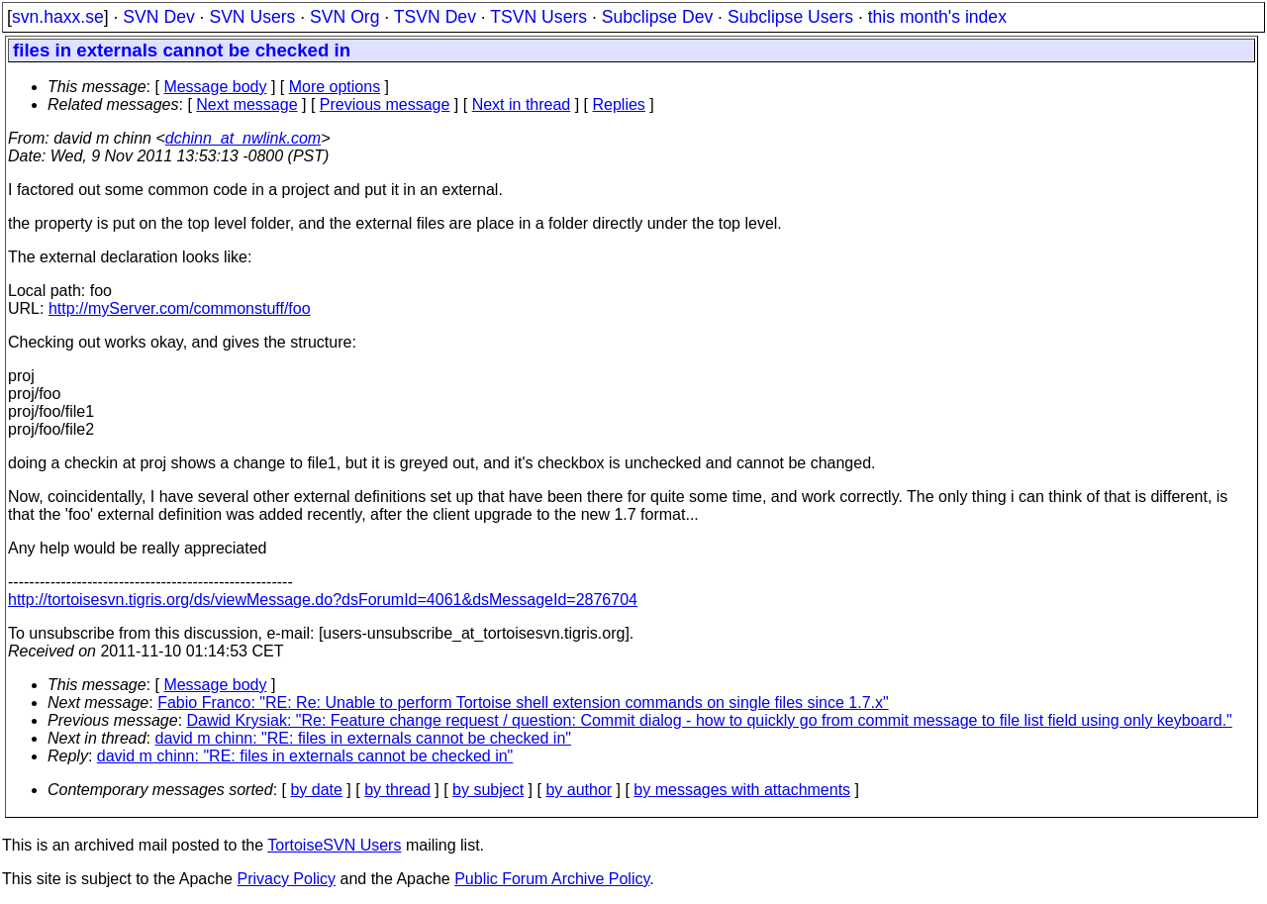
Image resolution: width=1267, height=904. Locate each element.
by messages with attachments (742, 789)
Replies (619, 104)
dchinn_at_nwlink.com (243, 138)
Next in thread (521, 104)
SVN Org (344, 17)
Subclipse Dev (657, 17)
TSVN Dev (435, 17)
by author (578, 789)
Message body (214, 86)
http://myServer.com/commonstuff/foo (180, 308)
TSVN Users (538, 17)
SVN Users (252, 17)
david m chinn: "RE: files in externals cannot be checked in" (363, 738)
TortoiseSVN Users (334, 845)
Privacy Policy (286, 878)
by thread (397, 789)
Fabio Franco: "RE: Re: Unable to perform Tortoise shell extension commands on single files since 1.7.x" (523, 702)
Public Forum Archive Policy (551, 878)
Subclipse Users (790, 17)
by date (315, 789)
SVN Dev (158, 17)
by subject (488, 789)
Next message (246, 104)
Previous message (385, 104)
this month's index (937, 17)
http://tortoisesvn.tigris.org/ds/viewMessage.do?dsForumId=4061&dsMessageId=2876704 (322, 599)
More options (335, 86)
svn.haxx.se (58, 17)
